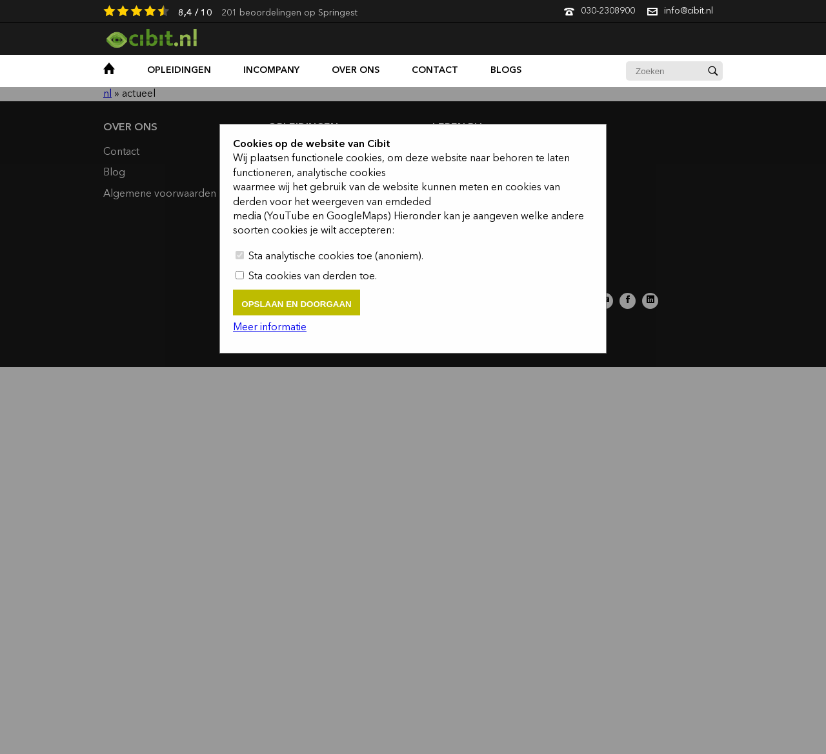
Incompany (271, 70)
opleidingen (179, 70)
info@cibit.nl (688, 10)
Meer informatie (270, 327)
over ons (355, 70)
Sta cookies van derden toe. (306, 277)
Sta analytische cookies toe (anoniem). (329, 257)
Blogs (505, 70)
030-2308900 (608, 10)
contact (435, 70)
